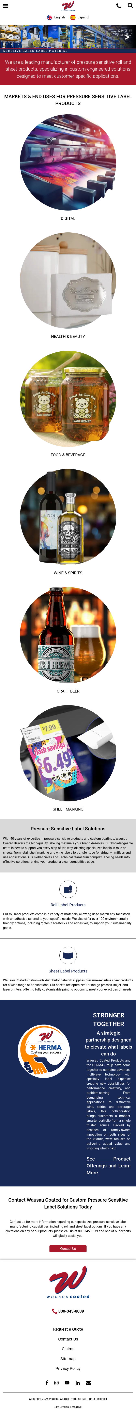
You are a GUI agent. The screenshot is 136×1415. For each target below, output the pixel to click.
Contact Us (68, 1249)
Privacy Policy (68, 1368)
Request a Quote (68, 1329)
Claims (68, 1348)
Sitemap (68, 1358)
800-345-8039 (70, 1311)
